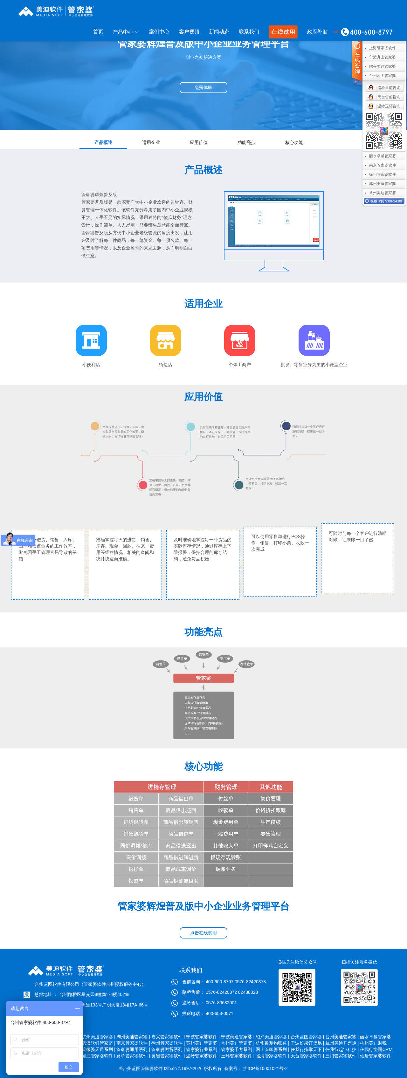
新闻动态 (219, 31)
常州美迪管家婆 (382, 193)
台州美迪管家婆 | (342, 1036)
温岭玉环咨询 (388, 106)
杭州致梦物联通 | (272, 1043)
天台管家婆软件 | (307, 1055)
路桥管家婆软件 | (133, 1055)
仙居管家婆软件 (376, 1055)
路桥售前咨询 (388, 87)
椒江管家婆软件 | (98, 1055)
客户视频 (189, 31)
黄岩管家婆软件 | (168, 1055)
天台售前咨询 (388, 97)
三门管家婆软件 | (342, 1055)
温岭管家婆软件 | (203, 1055)
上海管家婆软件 (382, 48)
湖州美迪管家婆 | (133, 1036)
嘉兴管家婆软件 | (168, 1036)
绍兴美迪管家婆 (382, 66)
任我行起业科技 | (342, 1049)
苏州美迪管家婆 (382, 183)
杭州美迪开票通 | (342, 1043)
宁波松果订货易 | (307, 1043)
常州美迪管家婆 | (238, 1043)
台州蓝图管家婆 (382, 75)
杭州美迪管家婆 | (98, 1036)
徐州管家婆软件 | (168, 1043)
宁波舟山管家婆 (382, 57)
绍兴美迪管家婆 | (272, 1036)
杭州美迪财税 (376, 1043)
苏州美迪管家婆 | (203, 1043)
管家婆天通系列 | (98, 1049)
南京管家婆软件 (382, 165)
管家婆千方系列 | (238, 1049)
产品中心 (126, 32)
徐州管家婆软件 (382, 174)
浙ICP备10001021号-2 (265, 1068)
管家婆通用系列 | (133, 1049)
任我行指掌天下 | (307, 1049)
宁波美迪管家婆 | (238, 1036)
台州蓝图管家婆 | (307, 1036)
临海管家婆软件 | (272, 1055)
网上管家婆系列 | (272, 1049)
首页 (98, 31)
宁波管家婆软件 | (203, 1036)
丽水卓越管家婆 (376, 1036)
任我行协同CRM (376, 1049)
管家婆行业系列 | (203, 1049)
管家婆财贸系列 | (168, 1049)
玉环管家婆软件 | (238, 1055)
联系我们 (249, 31)
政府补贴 (317, 31)
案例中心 (159, 31)
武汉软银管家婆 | (98, 1043)
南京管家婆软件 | (133, 1043)
